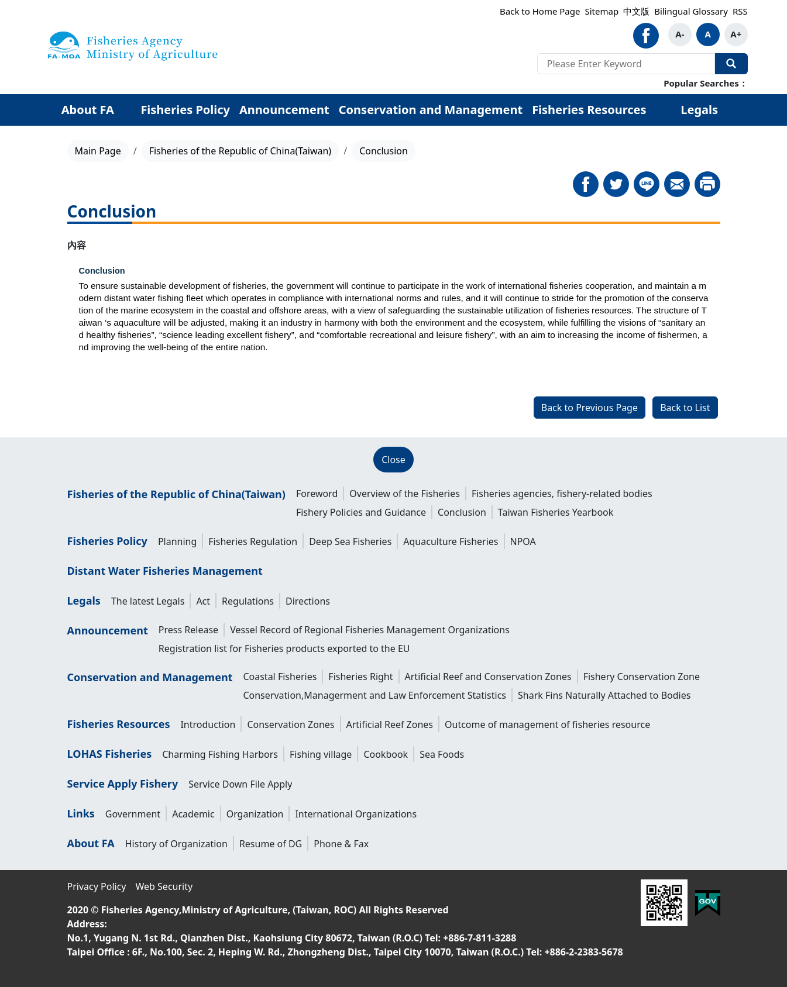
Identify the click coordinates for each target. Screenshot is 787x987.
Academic (193, 813)
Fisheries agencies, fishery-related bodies (562, 493)
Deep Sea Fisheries (350, 541)
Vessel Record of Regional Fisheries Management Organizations (370, 629)
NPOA (523, 541)
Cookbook (385, 754)
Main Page (98, 150)
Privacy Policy (96, 886)
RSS (740, 11)
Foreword (317, 493)
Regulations (248, 601)
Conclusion (462, 512)
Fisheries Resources (589, 110)
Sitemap (601, 11)
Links (81, 813)
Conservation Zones (290, 724)
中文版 (636, 11)
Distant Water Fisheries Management (165, 571)
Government (132, 813)
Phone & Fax (341, 843)
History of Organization (176, 843)
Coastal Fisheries (280, 676)
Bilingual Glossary (691, 11)
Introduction (207, 724)
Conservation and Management (431, 110)
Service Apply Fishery (122, 784)
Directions (308, 601)
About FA (87, 110)
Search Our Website (731, 63)
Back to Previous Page (589, 407)
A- (679, 34)
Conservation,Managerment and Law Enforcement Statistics (374, 695)
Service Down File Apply (240, 784)
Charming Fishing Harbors (220, 754)
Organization (255, 813)
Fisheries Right (360, 676)
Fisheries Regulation (252, 541)
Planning (177, 541)
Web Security (164, 886)
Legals (699, 110)
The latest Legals (148, 601)
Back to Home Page (540, 11)
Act (203, 601)
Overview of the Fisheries (404, 493)
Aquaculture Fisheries (450, 541)
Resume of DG (270, 843)
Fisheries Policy (185, 110)
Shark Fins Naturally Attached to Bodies (604, 695)
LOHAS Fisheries (109, 754)
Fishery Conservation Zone (641, 676)
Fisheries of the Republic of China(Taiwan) (240, 150)
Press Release (188, 629)
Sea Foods (442, 754)
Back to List (685, 407)
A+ (735, 34)
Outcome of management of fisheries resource (547, 724)
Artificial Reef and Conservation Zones (488, 676)
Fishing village (321, 754)
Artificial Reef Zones (390, 724)
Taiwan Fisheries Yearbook (556, 512)
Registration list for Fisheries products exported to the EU (284, 648)
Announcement (284, 110)
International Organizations (356, 813)
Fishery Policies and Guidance (361, 512)
